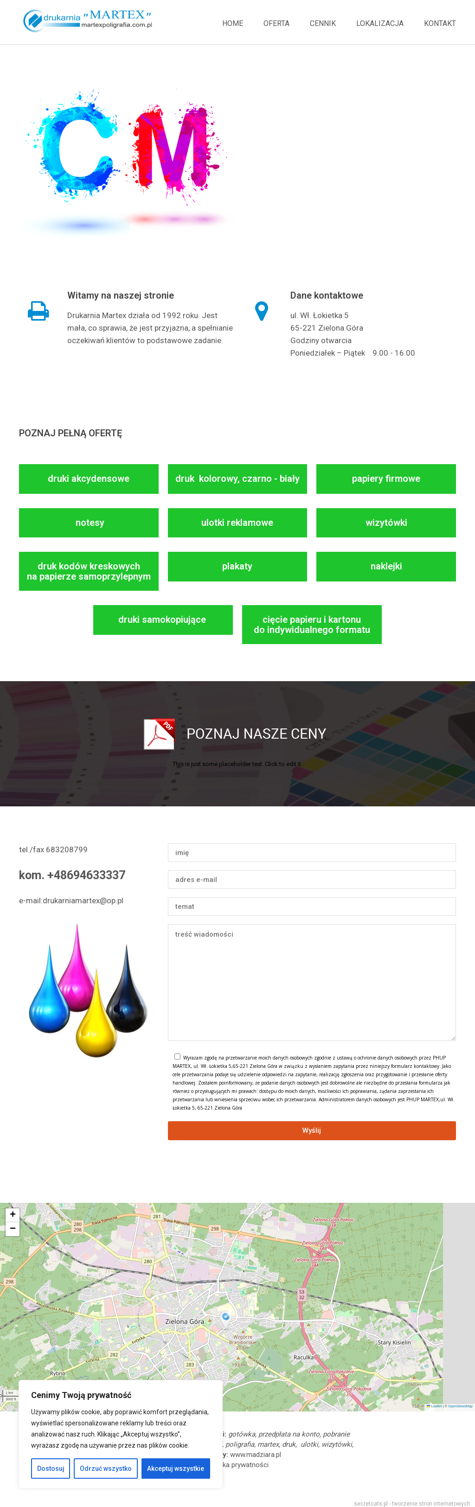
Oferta (276, 23)
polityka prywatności (237, 1465)
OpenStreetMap (460, 1406)
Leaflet (434, 1406)
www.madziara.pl (255, 1454)
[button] (226, 1320)
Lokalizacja (380, 23)
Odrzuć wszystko (106, 1468)
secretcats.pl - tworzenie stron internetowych (412, 1504)
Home (232, 23)
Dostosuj (50, 1468)
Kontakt (440, 23)
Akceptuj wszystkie (175, 1468)
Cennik (323, 23)
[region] (121, 1434)
